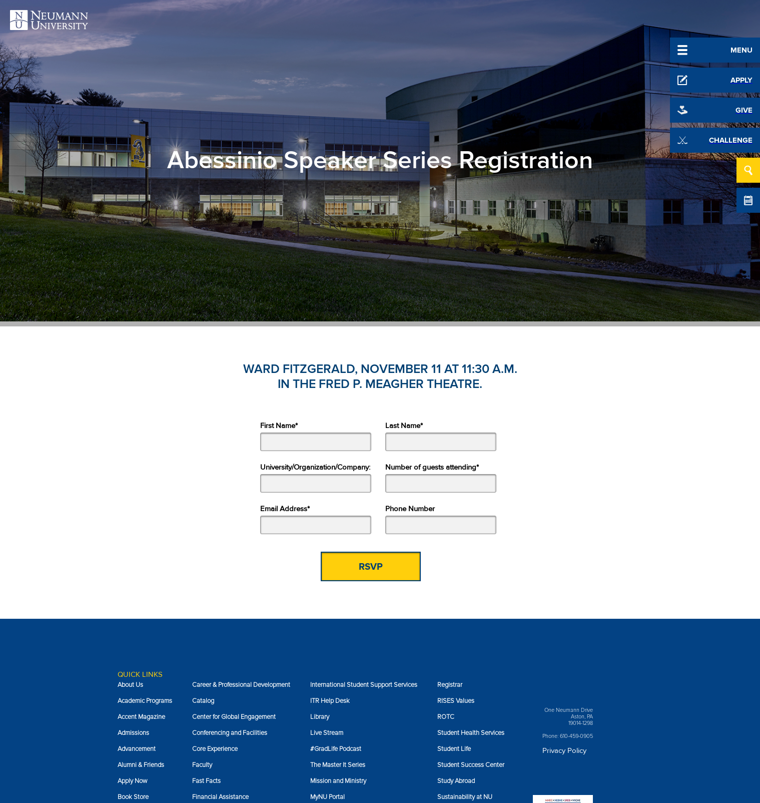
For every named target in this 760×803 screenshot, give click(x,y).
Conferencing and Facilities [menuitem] (229, 733)
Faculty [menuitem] (202, 765)
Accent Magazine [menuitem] (141, 717)
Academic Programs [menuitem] (145, 701)
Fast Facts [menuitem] (206, 781)
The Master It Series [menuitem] (337, 765)
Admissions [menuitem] (133, 733)
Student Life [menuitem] (454, 749)
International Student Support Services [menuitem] (363, 685)
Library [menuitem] (319, 717)
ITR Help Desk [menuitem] (330, 701)
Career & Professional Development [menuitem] (241, 685)
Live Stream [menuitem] (326, 733)
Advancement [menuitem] (137, 749)
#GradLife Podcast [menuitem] (335, 749)
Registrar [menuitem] (449, 685)
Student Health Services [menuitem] (470, 733)
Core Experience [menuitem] (215, 749)
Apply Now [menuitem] (132, 781)
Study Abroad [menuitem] (456, 781)
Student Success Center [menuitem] (470, 765)
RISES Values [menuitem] (455, 701)
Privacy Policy (564, 750)
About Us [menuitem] (130, 685)
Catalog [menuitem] (203, 701)
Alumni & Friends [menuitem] (141, 765)
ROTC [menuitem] (445, 717)
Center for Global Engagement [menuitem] (234, 717)
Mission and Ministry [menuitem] (338, 781)
